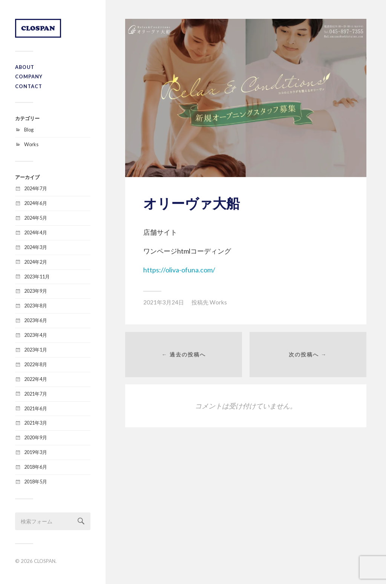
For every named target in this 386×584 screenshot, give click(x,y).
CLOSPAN (38, 28)
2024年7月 (35, 188)
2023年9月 (35, 291)
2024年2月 (35, 262)
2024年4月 (35, 232)
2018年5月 (35, 482)
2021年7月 (35, 394)
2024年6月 (35, 203)
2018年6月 (35, 467)
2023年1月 (35, 350)
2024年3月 (35, 247)
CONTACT (28, 86)
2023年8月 (35, 306)
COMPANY (29, 76)
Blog (29, 130)
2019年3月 (35, 452)
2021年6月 (35, 408)
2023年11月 (37, 277)
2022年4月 (35, 379)
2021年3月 (35, 423)
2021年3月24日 (163, 302)
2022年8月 (35, 364)
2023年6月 (35, 320)
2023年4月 (35, 335)
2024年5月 (35, 218)
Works (31, 144)
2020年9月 (35, 437)
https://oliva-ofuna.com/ (179, 270)
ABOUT (24, 67)
